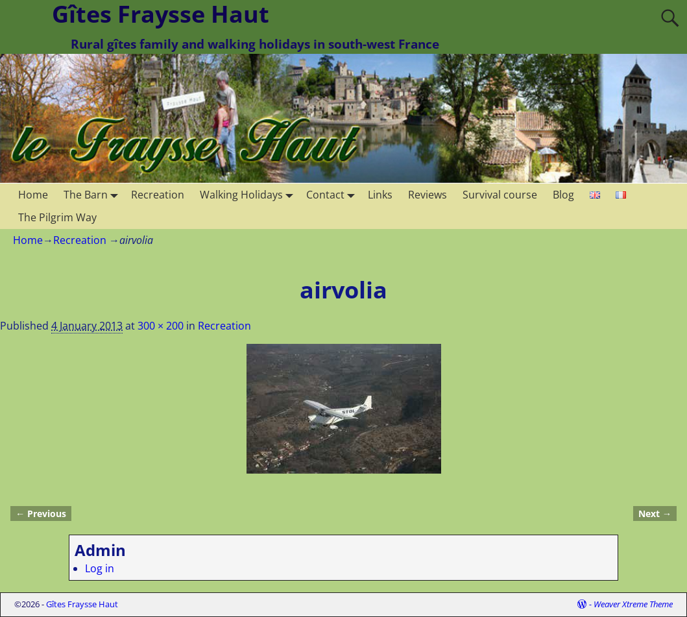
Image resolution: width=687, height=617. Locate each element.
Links (380, 195)
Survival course (500, 195)
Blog (563, 195)
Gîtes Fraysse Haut (82, 604)
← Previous (41, 513)
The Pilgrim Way (57, 217)
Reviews (427, 195)
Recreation (157, 195)
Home (33, 195)
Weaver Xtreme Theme (633, 604)
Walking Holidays (249, 195)
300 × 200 (161, 326)
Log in (99, 568)
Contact (333, 195)
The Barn (93, 195)
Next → (654, 513)
